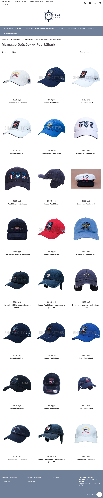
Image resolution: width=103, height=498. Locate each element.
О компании (6, 1)
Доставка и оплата (20, 1)
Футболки (72, 28)
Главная (5, 39)
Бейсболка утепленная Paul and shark (85, 306)
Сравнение (6, 481)
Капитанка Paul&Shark (86, 204)
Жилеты (29, 28)
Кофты (60, 28)
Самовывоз (50, 1)
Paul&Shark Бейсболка (85, 153)
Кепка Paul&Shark (51, 103)
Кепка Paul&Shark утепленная (17, 254)
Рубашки (81, 28)
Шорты (91, 28)
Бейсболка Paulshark (86, 459)
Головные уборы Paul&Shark (22, 39)
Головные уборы (10, 33)
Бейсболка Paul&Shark (17, 103)
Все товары (8, 28)
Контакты (5, 5)
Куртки (18, 28)
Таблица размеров (36, 1)
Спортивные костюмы (44, 28)
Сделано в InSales (94, 494)
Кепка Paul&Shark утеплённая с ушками (17, 306)
